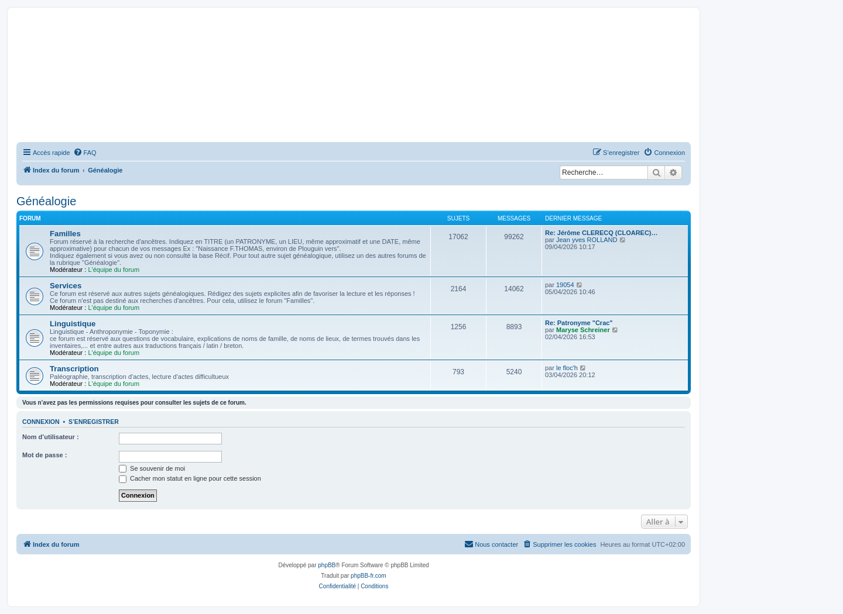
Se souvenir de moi (152, 468)
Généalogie (46, 201)
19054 (565, 284)
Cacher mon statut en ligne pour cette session (190, 478)
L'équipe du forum (113, 269)
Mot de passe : (44, 454)
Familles (65, 233)
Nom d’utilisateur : (50, 436)
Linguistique (72, 323)
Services (65, 285)
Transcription (74, 368)
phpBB (326, 565)
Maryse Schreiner (583, 329)
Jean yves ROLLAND (587, 239)
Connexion (41, 421)
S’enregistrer (93, 421)
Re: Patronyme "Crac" (579, 322)
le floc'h (567, 367)
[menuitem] (85, 153)
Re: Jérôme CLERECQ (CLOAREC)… (601, 232)
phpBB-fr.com (368, 575)
